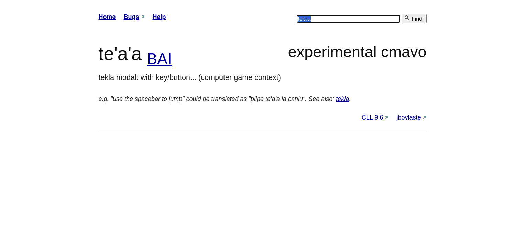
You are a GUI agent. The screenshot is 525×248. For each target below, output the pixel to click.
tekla (342, 98)
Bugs (131, 16)
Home (107, 16)
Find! (414, 18)
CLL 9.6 (372, 117)
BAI (159, 59)
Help (159, 16)
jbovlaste (408, 117)
